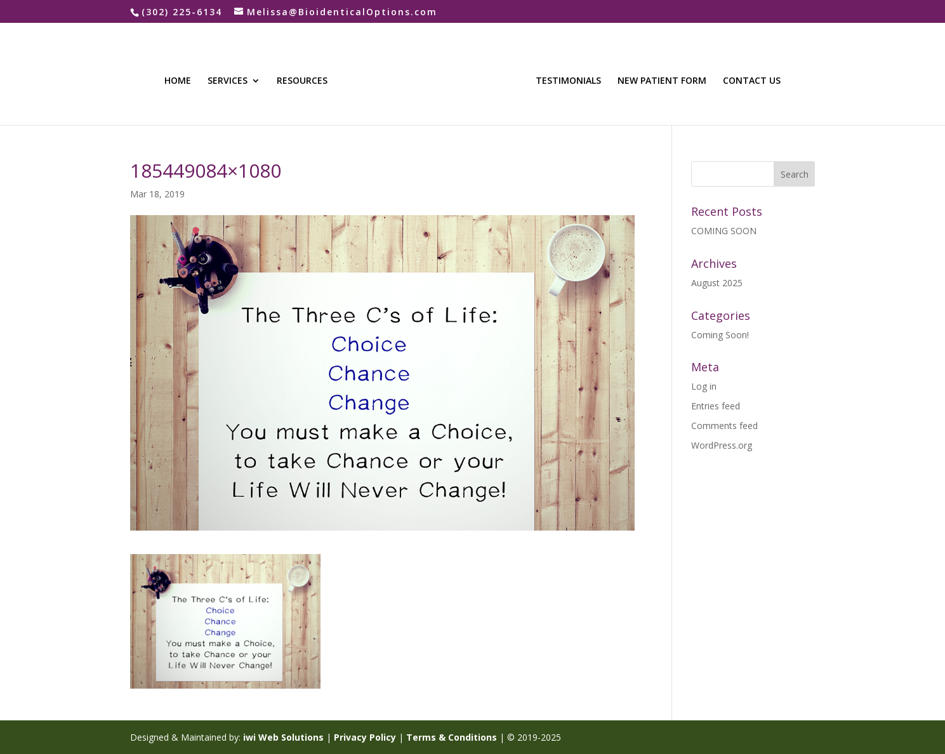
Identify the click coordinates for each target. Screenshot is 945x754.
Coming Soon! (720, 335)
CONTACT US (752, 81)
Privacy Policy (365, 737)
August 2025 (717, 283)
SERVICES (228, 81)
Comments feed (724, 426)
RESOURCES (302, 81)
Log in (704, 386)
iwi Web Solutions (283, 737)
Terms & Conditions (451, 737)
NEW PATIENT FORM (662, 81)
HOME (177, 81)
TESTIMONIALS (568, 81)
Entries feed (715, 406)
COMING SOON (724, 231)
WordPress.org (721, 445)
